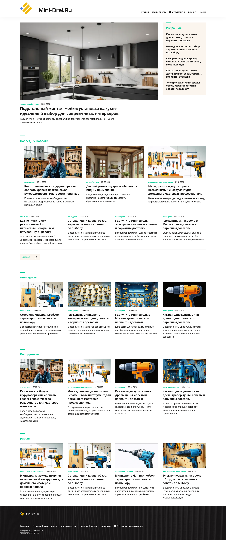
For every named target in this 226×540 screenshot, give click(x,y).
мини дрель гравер (171, 387)
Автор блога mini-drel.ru (29, 533)
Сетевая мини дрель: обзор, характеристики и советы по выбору (89, 228)
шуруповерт (29, 182)
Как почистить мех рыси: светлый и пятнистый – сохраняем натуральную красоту (41, 230)
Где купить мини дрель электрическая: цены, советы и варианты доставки (136, 228)
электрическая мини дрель (174, 471)
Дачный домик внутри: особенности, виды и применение (115, 174)
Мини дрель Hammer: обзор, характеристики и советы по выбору (184, 50)
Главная (24, 526)
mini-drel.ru (32, 514)
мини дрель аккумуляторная (160, 182)
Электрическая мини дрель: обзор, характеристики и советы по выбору (184, 86)
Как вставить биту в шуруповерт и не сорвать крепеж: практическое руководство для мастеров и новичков (53, 176)
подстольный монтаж (29, 104)
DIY (116, 526)
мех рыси (24, 216)
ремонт (192, 12)
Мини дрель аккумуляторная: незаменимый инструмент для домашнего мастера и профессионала (177, 174)
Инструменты (177, 12)
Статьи (145, 12)
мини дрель (159, 12)
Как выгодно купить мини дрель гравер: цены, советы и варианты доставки (184, 74)
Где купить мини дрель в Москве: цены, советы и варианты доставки (184, 228)
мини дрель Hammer (124, 471)
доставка (106, 526)
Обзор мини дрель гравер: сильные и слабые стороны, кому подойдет (184, 62)
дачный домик (92, 182)
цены (203, 12)
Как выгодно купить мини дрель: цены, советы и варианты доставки (184, 37)
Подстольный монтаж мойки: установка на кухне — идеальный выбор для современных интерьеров (89, 73)
